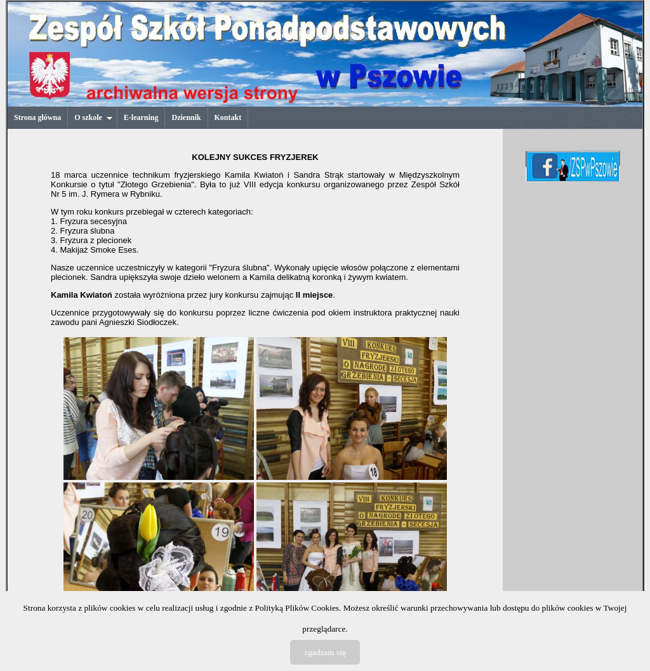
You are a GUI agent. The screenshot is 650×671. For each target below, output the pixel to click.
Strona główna (37, 117)
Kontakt (228, 117)
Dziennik (186, 117)
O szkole (93, 117)
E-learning (141, 117)
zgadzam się (325, 652)
